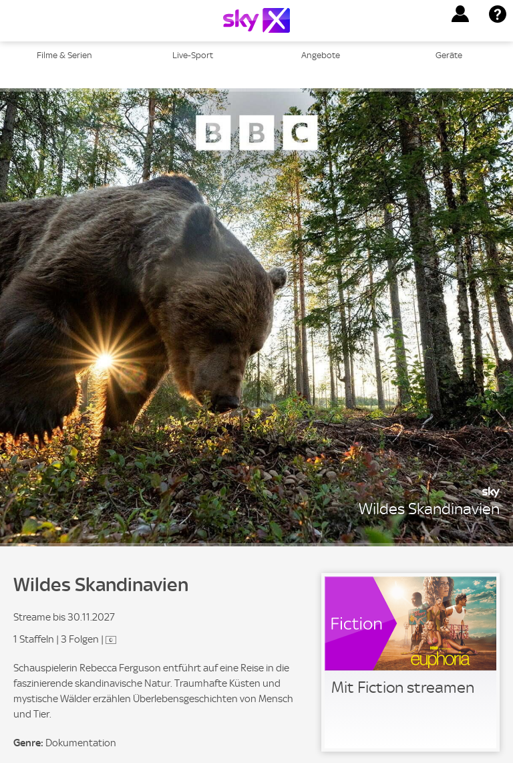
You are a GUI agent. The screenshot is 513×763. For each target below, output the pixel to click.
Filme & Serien (64, 55)
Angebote (320, 55)
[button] (460, 14)
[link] (410, 662)
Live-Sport (192, 55)
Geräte (449, 55)
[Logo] (256, 20)
